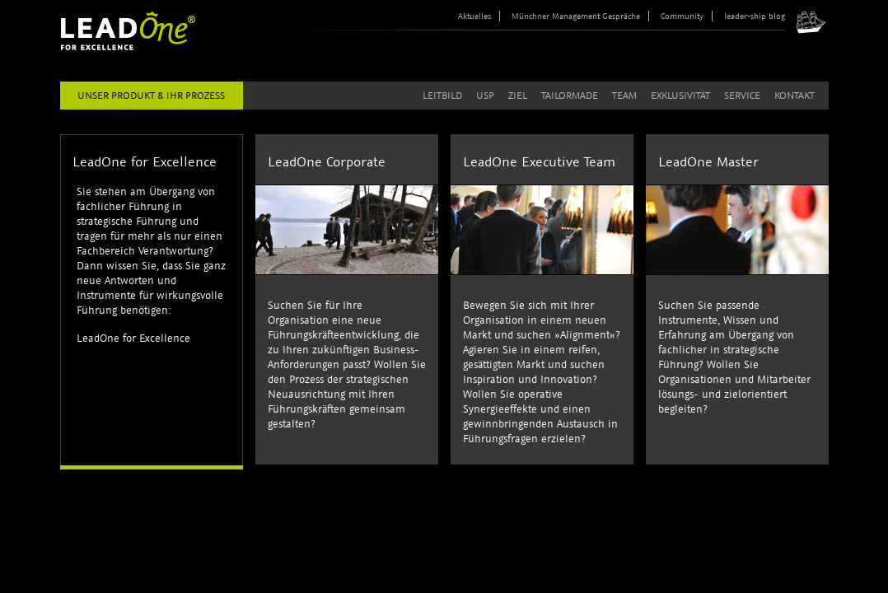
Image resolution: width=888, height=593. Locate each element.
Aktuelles (474, 16)
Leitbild (442, 95)
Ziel (517, 95)
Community (682, 16)
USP (485, 95)
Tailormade (569, 95)
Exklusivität (680, 95)
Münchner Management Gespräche (576, 16)
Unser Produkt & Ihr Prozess (151, 95)
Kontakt (794, 95)
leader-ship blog (754, 16)
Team (624, 95)
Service (742, 95)
